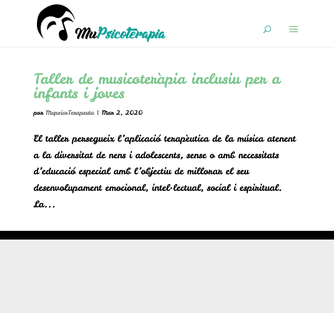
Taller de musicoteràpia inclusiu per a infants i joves (156, 86)
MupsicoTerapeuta (70, 113)
